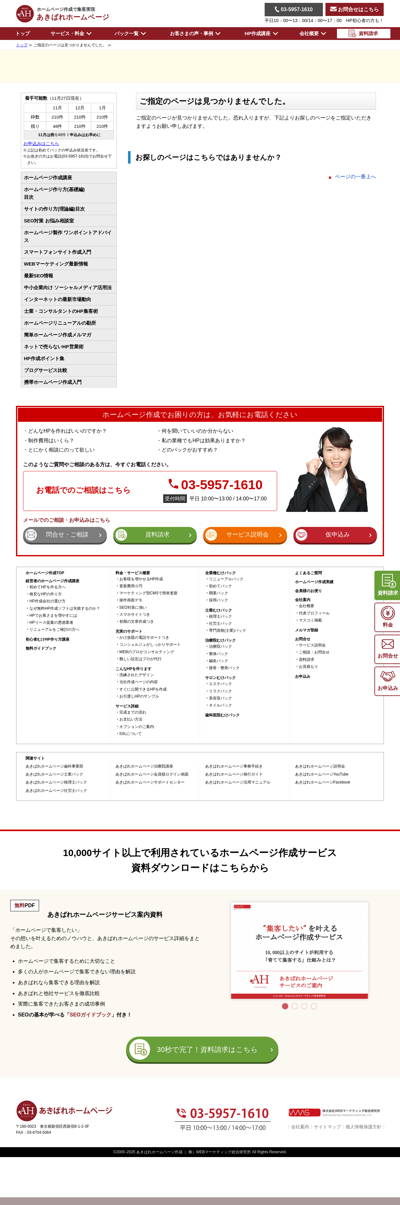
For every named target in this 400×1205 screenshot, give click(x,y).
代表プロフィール (314, 613)
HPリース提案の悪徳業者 (51, 623)
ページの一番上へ (355, 176)
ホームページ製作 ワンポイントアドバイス (68, 236)
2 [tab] (295, 1006)
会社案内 (300, 1126)
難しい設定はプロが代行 (140, 659)
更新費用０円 (130, 586)
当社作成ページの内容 (138, 682)
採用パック (218, 600)
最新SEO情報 (38, 275)
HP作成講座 (261, 33)
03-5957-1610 (294, 9)
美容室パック (220, 698)
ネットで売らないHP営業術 (54, 346)
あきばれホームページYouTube (321, 774)
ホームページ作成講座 (48, 177)
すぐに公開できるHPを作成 (143, 689)
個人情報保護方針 (363, 1126)
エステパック (220, 684)
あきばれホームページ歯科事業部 (54, 766)
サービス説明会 (312, 645)
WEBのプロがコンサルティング (146, 652)
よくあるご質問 (308, 573)
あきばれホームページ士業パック (54, 774)
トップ (22, 33)
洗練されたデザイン (136, 675)
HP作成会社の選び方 (47, 601)
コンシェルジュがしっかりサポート (150, 645)
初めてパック (220, 586)
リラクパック (220, 691)
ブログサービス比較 (45, 370)
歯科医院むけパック (222, 715)
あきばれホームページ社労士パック (56, 791)
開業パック (218, 593)
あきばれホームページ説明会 (320, 766)
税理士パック (220, 616)
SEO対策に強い (133, 608)
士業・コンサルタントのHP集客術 (61, 311)
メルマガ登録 (306, 630)
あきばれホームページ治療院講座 (144, 766)
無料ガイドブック (41, 648)
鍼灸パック (218, 661)
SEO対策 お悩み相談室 (49, 220)
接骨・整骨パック (224, 668)
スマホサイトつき (134, 615)
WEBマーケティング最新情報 (56, 263)
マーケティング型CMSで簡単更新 (148, 593)
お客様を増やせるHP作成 (141, 579)
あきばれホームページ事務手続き (234, 766)
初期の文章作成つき (136, 622)
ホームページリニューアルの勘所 (60, 323)
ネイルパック (220, 705)
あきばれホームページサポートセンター (150, 782)
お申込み (302, 677)
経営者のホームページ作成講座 (52, 581)
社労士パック (220, 624)
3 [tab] (304, 1006)
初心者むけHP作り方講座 (47, 639)
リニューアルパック (226, 579)
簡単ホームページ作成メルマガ (57, 334)
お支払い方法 (130, 719)
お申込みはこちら (41, 143)
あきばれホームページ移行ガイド (234, 774)
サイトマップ (327, 1126)
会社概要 (313, 33)
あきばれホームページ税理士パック (56, 782)
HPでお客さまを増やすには (53, 616)
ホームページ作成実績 (314, 582)
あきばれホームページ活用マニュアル (237, 782)
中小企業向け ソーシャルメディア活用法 (68, 287)
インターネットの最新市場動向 (57, 299)
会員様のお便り (308, 591)
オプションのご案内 (136, 727)
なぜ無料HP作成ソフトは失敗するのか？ (64, 608)
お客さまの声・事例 (195, 33)
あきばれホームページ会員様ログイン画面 (152, 774)
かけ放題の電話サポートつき (144, 638)
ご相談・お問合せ (314, 652)
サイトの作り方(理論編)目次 (54, 209)
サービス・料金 (71, 33)
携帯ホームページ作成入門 (53, 382)
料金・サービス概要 (133, 573)
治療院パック (220, 647)
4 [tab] (314, 1006)
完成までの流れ (132, 712)
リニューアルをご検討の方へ (54, 630)
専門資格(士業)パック (227, 631)
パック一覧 (130, 33)
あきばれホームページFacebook (322, 782)
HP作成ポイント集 (44, 358)
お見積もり (308, 667)
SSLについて (130, 734)
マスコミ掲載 (310, 620)
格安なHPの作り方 (45, 594)
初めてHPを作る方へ (47, 587)
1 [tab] (285, 1006)
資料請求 (306, 660)
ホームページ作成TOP (45, 573)
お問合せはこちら (354, 9)
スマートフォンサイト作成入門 (57, 252)
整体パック (218, 654)
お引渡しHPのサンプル (139, 696)
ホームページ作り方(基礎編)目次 (54, 193)
